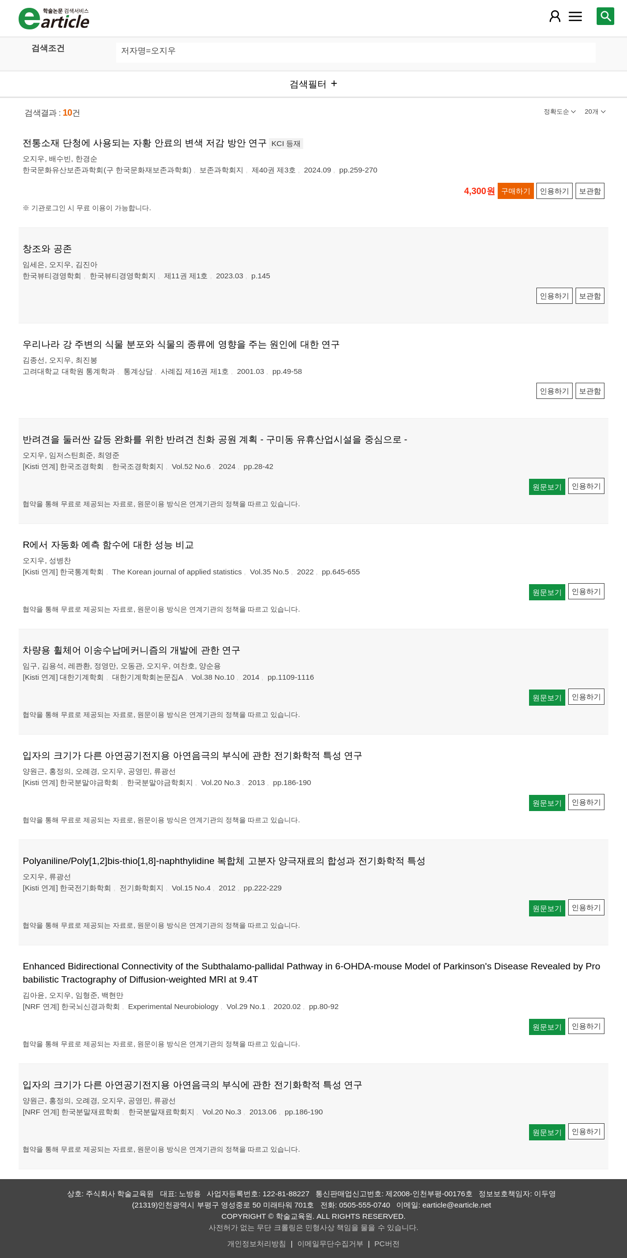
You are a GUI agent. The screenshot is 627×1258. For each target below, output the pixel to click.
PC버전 (386, 1243)
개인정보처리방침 (256, 1243)
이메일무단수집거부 (330, 1243)
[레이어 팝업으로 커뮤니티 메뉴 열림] (575, 16)
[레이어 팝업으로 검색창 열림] (605, 16)
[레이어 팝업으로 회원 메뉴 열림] (554, 16)
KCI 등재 (286, 143)
